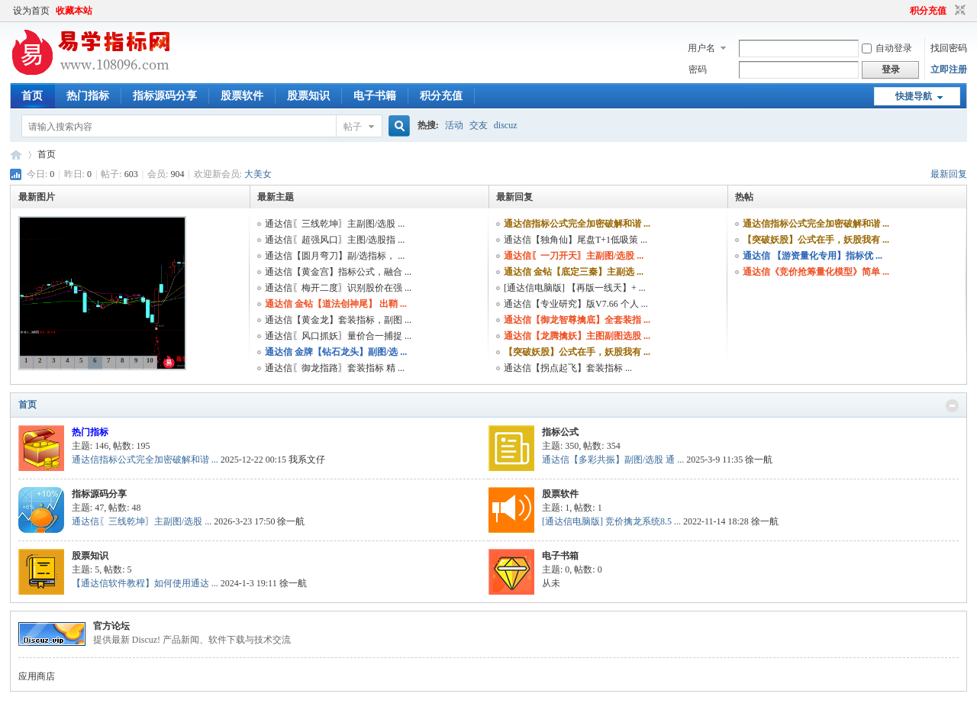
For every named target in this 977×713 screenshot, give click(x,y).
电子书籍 (374, 96)
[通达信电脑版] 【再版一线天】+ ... (575, 287)
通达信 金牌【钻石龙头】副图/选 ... (336, 352)
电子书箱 (560, 555)
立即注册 (948, 69)
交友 (478, 125)
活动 (454, 125)
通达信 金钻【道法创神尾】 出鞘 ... (336, 303)
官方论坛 (111, 626)
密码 (697, 69)
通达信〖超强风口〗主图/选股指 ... (335, 239)
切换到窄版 (958, 11)
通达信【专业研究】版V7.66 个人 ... (576, 303)
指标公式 (560, 432)
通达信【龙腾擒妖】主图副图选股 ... (577, 336)
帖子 (352, 126)
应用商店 (36, 676)
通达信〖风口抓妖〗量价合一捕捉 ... (338, 336)
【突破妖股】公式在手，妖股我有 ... (577, 352)
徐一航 (758, 459)
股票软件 (242, 96)
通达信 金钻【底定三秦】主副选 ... (573, 271)
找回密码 (948, 48)
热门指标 (87, 96)
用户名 (701, 48)
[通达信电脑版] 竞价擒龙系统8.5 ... (611, 521)
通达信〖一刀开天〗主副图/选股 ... (573, 255)
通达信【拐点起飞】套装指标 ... (568, 368)
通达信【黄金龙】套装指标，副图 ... (338, 320)
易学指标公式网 (16, 155)
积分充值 (928, 10)
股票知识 (308, 96)
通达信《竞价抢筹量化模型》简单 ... (816, 271)
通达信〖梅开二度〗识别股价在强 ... (338, 287)
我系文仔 (307, 459)
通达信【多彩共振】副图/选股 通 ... (613, 459)
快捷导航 (913, 96)
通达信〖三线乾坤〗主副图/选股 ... (335, 223)
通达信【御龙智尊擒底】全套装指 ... (577, 320)
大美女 (258, 174)
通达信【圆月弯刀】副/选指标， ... (335, 255)
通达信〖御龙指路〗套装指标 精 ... (335, 368)
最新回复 (948, 174)
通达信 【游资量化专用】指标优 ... (812, 255)
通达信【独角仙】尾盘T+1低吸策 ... (575, 239)
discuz (506, 125)
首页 (32, 96)
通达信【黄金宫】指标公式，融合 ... (338, 271)
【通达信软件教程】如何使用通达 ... (145, 583)
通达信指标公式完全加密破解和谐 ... (577, 223)
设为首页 (31, 10)
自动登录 (887, 48)
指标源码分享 (165, 96)
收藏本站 (74, 10)
